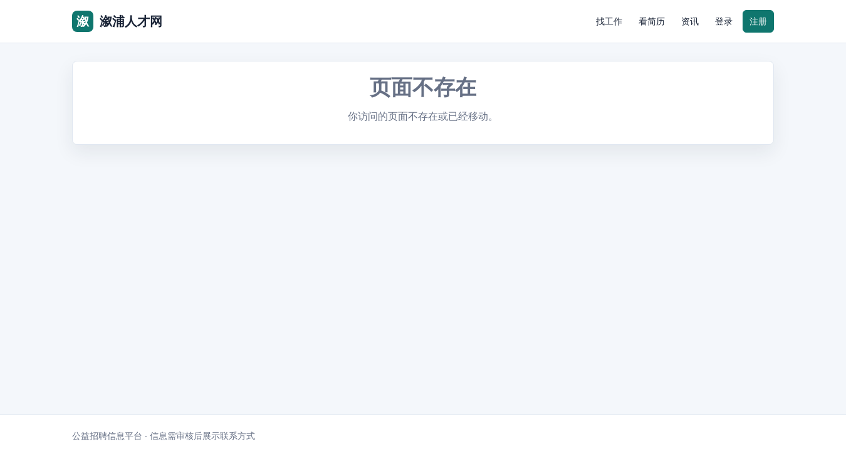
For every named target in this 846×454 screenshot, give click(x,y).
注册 (758, 21)
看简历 (652, 21)
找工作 (609, 21)
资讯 (690, 21)
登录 (724, 21)
